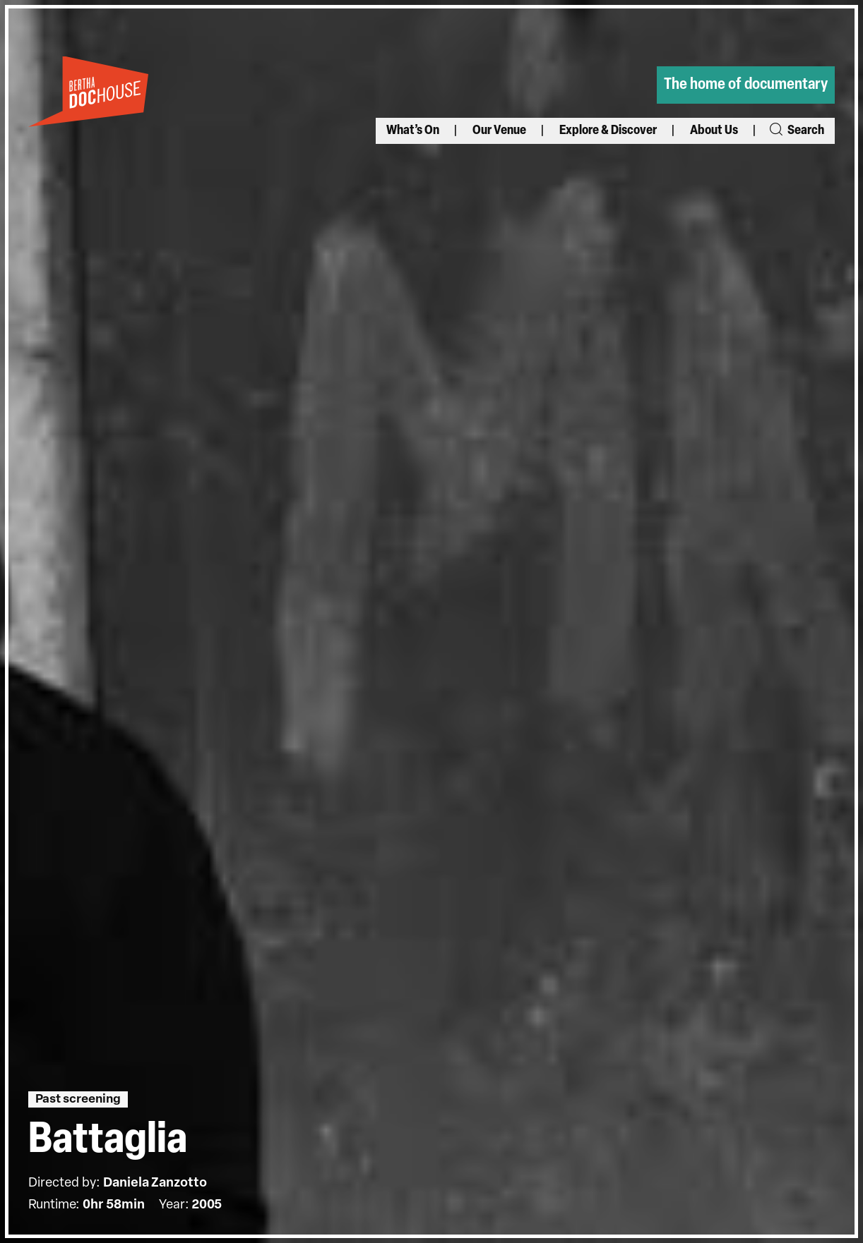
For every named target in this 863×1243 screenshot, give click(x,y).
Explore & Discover (608, 131)
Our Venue (499, 131)
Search (796, 131)
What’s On (412, 131)
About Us (714, 131)
